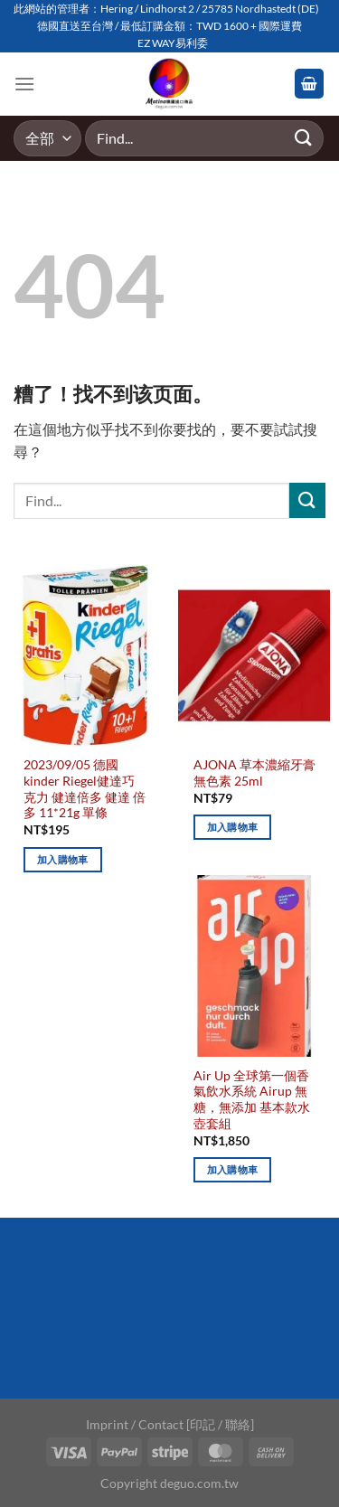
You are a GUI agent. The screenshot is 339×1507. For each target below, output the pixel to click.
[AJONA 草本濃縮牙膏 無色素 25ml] (254, 655)
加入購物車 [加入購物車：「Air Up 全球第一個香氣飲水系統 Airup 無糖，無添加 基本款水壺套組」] (233, 1169)
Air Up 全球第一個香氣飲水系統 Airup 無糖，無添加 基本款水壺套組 (251, 1100)
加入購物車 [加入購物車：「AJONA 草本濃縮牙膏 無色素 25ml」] (233, 827)
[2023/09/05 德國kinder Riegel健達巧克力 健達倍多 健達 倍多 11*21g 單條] (85, 655)
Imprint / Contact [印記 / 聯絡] (170, 1424)
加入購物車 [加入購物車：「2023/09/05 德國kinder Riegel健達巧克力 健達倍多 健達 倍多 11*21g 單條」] (63, 859)
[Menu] (24, 83)
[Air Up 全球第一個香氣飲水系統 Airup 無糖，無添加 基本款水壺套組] (254, 966)
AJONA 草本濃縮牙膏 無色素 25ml (254, 773)
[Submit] (304, 137)
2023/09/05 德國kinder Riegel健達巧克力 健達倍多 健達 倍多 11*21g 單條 (85, 789)
